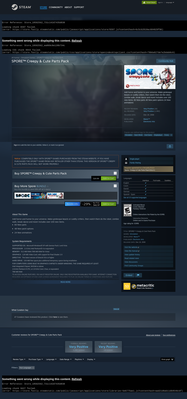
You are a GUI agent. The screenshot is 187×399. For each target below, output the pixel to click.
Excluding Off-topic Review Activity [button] (53, 373)
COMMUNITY (56, 7)
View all (116, 312)
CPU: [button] (131, 373)
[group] (93, 373)
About (68, 7)
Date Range (64, 364)
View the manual (132, 254)
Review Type (18, 364)
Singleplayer (158, 138)
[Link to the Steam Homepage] (24, 9)
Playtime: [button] (74, 373)
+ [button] (171, 138)
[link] (91, 207)
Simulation (128, 138)
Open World (138, 138)
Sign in (16, 148)
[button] (148, 172)
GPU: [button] (140, 373)
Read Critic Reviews (144, 291)
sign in (160, 2)
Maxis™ (146, 122)
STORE (43, 7)
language (169, 2)
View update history (132, 258)
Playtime (78, 364)
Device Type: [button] (151, 373)
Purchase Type (35, 364)
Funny (166, 138)
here (55, 320)
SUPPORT (79, 7)
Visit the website (132, 250)
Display (90, 364)
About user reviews (153, 338)
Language (50, 364)
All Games (15, 61)
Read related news (132, 261)
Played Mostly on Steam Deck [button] (94, 373)
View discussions (131, 265)
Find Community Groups (134, 269)
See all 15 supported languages (135, 201)
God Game (148, 138)
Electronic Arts (149, 125)
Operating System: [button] (116, 373)
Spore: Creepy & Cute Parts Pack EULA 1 (140, 173)
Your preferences (169, 338)
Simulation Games (28, 61)
